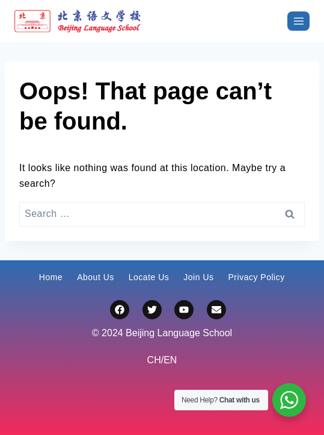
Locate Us (149, 277)
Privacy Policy (256, 277)
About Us (95, 277)
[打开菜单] (298, 20)
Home (51, 277)
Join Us (198, 277)
